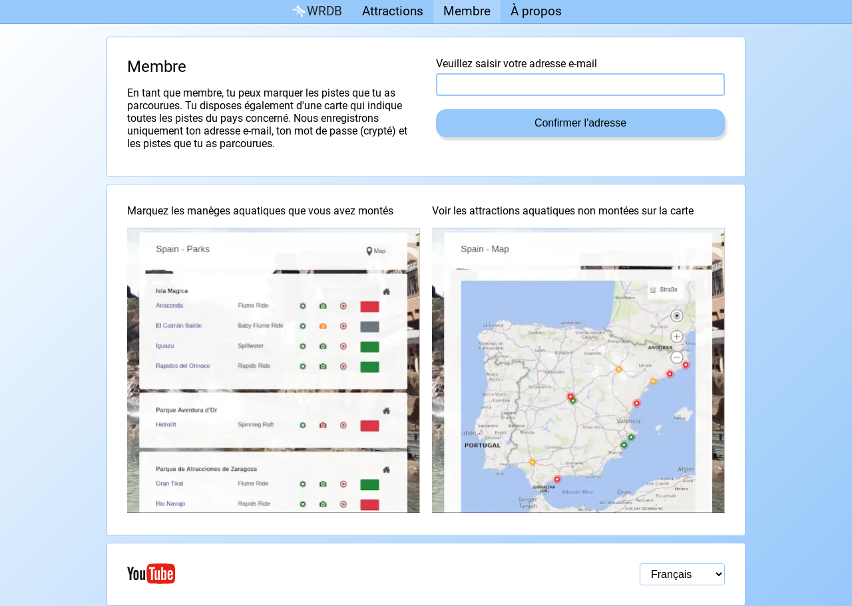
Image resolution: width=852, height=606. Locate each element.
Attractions (392, 11)
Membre (467, 11)
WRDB (316, 11)
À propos (536, 11)
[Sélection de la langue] (682, 574)
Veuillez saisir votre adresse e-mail (516, 63)
